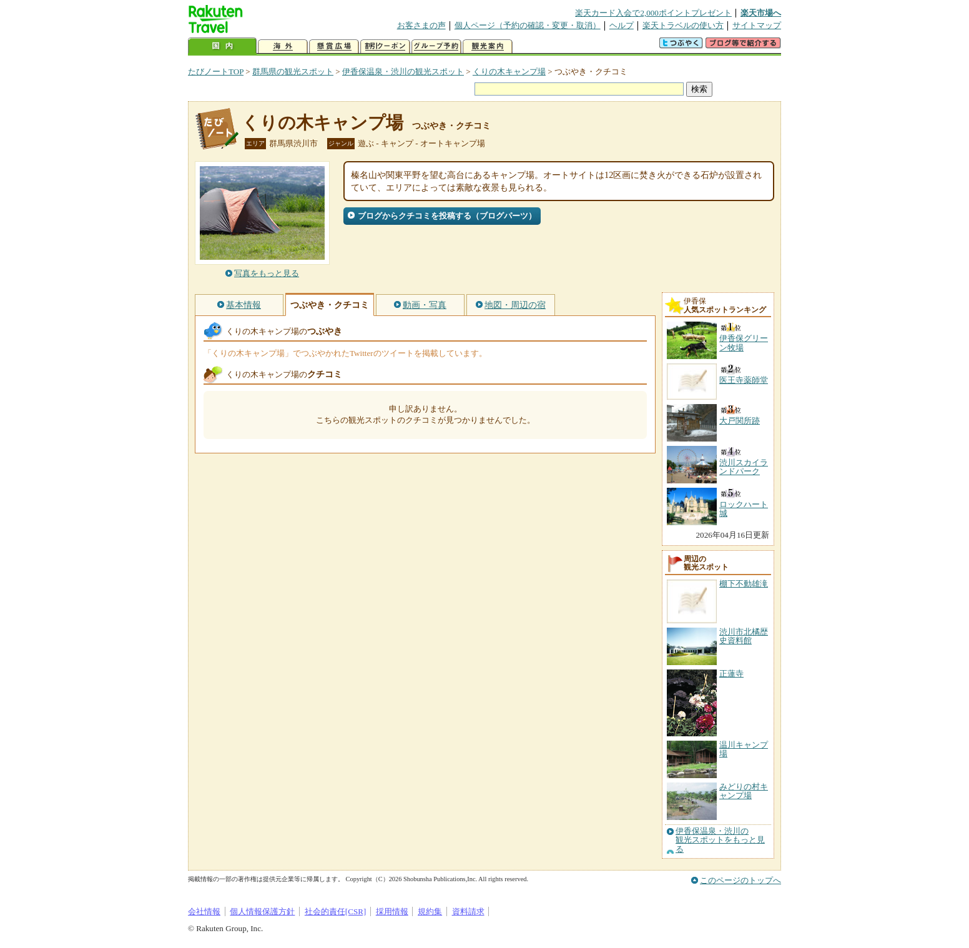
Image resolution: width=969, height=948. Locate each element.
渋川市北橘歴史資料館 (743, 636)
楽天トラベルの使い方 (683, 25)
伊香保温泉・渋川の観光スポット (403, 71)
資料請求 (468, 911)
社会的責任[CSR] (335, 911)
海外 (283, 46)
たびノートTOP (215, 71)
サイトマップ (756, 25)
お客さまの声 (421, 25)
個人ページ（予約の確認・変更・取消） (528, 25)
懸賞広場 (334, 46)
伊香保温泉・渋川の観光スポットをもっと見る (720, 840)
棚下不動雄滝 (743, 583)
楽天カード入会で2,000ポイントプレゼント (653, 12)
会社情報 (204, 911)
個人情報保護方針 (262, 911)
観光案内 (488, 46)
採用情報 (392, 911)
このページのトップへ (740, 880)
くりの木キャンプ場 (509, 71)
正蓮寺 (731, 673)
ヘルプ (621, 25)
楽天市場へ (760, 12)
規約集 (430, 911)
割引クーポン (385, 46)
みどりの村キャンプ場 (743, 791)
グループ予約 (436, 46)
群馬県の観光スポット (292, 71)
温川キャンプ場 (743, 749)
